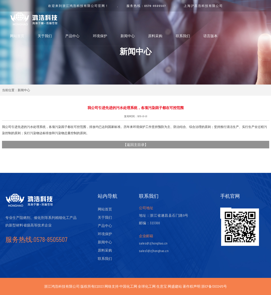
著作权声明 (191, 286)
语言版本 (210, 36)
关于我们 (45, 36)
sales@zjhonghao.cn (153, 243)
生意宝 (161, 286)
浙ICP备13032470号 (214, 286)
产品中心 (72, 36)
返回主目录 (136, 144)
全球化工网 (147, 286)
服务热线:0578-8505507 (36, 239)
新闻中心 (127, 36)
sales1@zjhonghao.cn (154, 251)
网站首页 (17, 36)
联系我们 (183, 36)
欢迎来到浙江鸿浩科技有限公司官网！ (78, 6)
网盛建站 (175, 286)
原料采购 (155, 36)
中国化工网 (128, 286)
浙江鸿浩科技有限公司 (62, 286)
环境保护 (100, 36)
